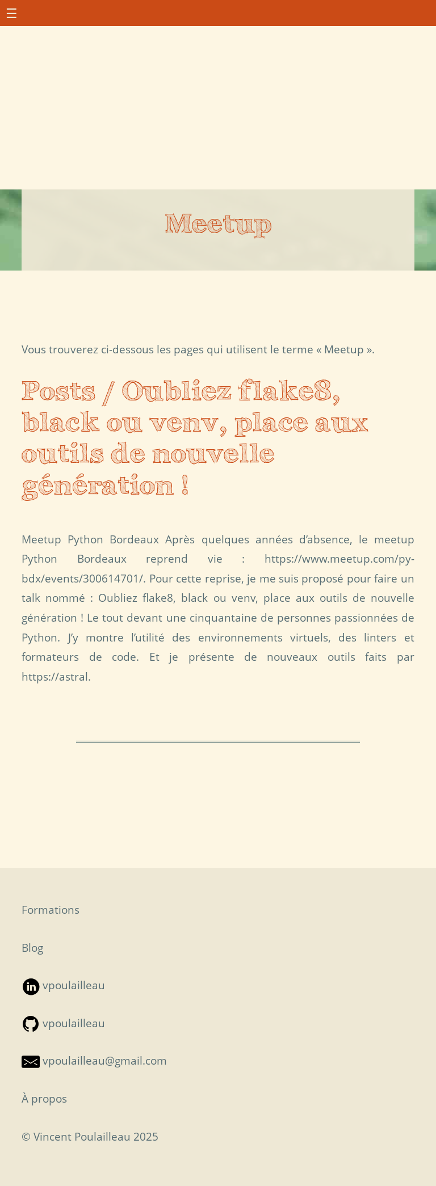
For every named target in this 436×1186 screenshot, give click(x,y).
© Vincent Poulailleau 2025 (90, 1136)
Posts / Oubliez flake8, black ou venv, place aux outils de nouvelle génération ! (195, 439)
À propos (44, 1098)
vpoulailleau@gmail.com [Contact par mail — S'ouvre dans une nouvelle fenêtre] (94, 1060)
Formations (50, 909)
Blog (32, 947)
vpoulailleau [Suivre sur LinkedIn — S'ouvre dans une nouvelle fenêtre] (63, 985)
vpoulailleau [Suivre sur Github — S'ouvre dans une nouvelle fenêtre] (63, 1023)
